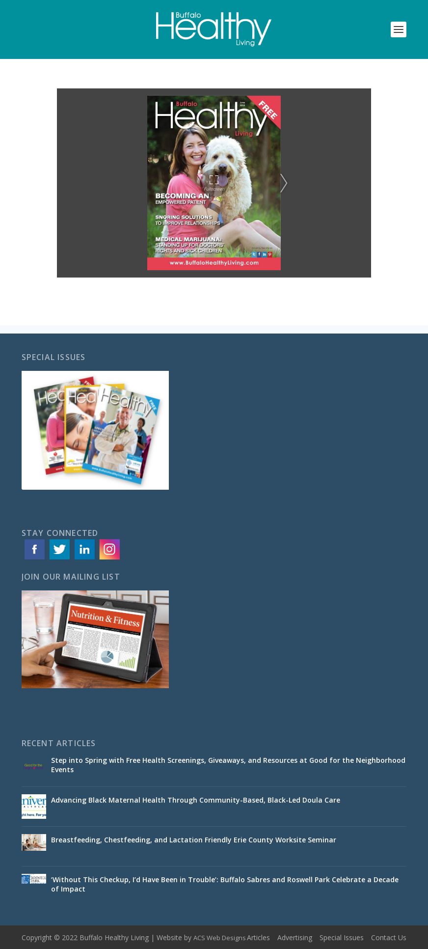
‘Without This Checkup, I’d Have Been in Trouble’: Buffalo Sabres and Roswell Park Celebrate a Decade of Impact (225, 884)
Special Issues (342, 937)
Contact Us (388, 937)
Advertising (294, 937)
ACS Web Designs (219, 937)
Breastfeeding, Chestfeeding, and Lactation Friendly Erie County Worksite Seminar (193, 839)
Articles (258, 937)
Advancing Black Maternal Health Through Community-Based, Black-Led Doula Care (195, 800)
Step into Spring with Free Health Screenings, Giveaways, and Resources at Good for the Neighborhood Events (228, 764)
